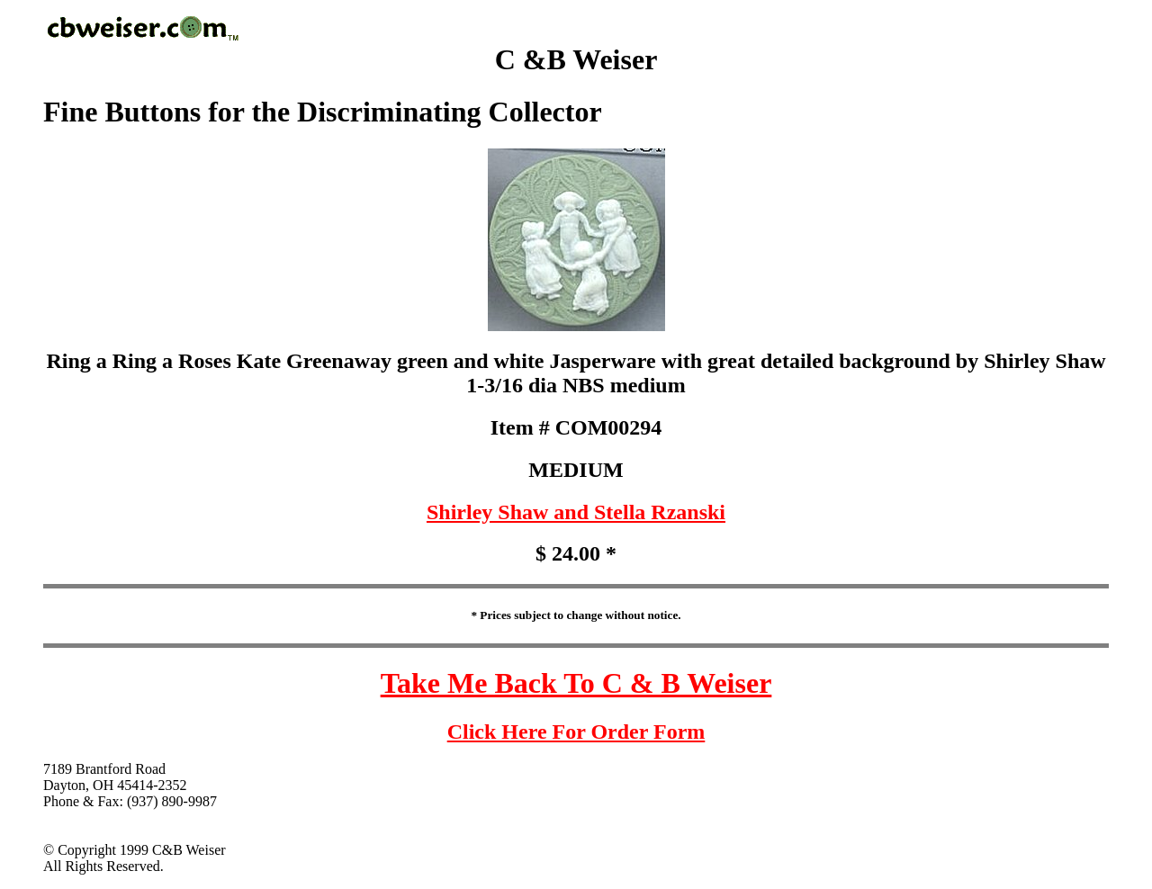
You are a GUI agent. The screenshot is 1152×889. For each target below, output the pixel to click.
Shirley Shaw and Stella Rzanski (576, 512)
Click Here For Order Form (576, 731)
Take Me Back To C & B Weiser (576, 683)
